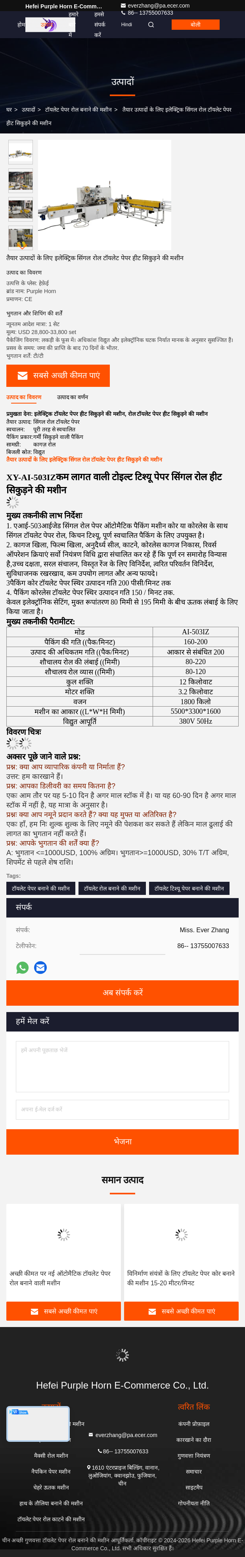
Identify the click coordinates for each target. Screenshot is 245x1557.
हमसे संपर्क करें (99, 24)
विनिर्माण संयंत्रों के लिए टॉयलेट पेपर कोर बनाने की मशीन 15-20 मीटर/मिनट (181, 1278)
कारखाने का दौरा (193, 1440)
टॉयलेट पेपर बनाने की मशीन (41, 888)
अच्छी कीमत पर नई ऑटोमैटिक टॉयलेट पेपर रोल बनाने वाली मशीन (60, 1278)
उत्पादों (28, 109)
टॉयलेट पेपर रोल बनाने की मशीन (78, 109)
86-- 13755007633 (122, 1450)
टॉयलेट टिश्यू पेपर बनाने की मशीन (189, 888)
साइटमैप (194, 1487)
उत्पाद (47, 24)
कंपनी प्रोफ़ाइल (193, 1424)
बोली (196, 24)
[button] (22, 246)
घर (9, 109)
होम (21, 24)
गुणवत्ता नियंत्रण (194, 1456)
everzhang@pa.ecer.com (155, 5)
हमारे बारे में (73, 24)
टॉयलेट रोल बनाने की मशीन (112, 888)
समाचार (194, 1471)
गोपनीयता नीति (194, 1503)
